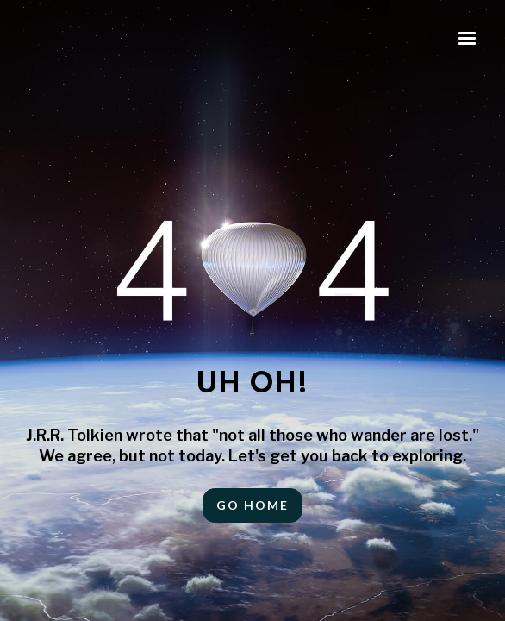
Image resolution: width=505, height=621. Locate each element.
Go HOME (252, 505)
